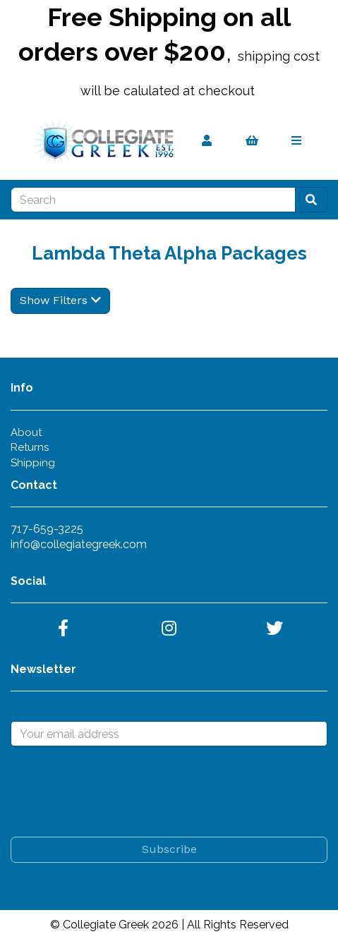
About (26, 432)
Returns (30, 447)
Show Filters (60, 300)
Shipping (33, 462)
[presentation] (118, 791)
